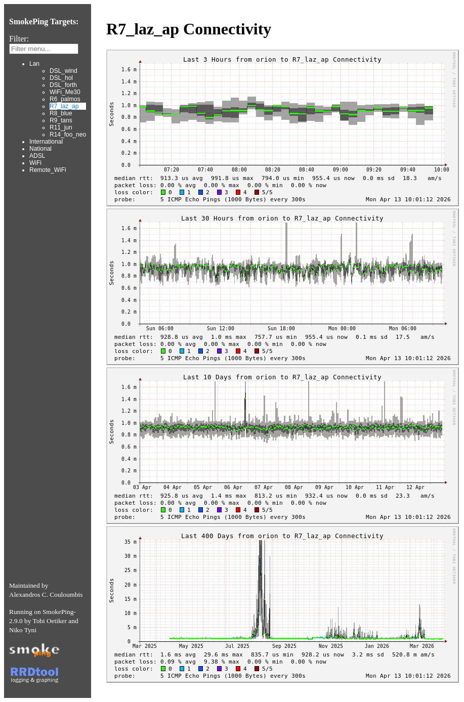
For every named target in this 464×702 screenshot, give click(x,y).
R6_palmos (65, 99)
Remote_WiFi (47, 169)
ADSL (37, 155)
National (40, 148)
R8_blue (61, 113)
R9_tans (61, 120)
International (46, 141)
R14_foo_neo (68, 134)
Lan (34, 63)
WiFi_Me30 (65, 92)
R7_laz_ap (64, 106)
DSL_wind (63, 70)
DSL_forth (63, 85)
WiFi (35, 162)
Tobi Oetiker (49, 621)
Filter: (19, 38)
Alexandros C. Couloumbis (46, 594)
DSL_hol (61, 77)
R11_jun (61, 127)
